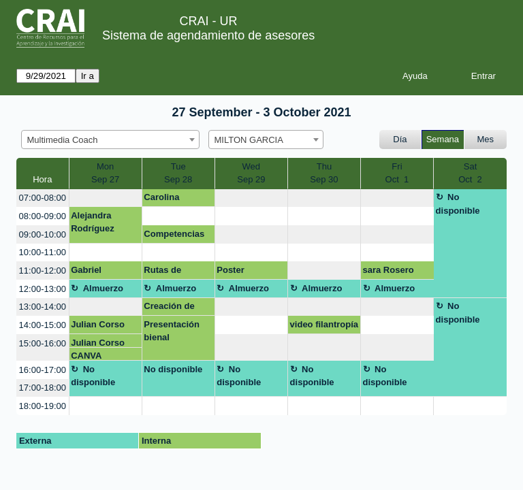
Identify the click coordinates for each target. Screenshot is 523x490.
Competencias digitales (174, 236)
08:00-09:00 (42, 216)
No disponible (458, 204)
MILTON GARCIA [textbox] (249, 140)
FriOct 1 (397, 173)
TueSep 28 (178, 173)
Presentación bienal (172, 331)
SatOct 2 (470, 173)
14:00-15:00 (42, 325)
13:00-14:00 (42, 306)
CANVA (86, 355)
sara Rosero (388, 270)
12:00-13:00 (42, 289)
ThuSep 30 (324, 173)
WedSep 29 (251, 173)
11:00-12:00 (42, 270)
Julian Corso (98, 324)
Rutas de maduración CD (176, 272)
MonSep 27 (105, 173)
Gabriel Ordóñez (89, 272)
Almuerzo (103, 288)
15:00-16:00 (42, 343)
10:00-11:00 (42, 252)
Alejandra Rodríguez (92, 222)
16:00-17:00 (42, 370)
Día (400, 139)
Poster (230, 270)
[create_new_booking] (105, 198)
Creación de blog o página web (173, 308)
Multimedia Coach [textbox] (62, 140)
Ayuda (415, 76)
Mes (485, 139)
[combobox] (110, 139)
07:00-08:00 (42, 198)
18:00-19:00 (42, 406)
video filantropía (324, 324)
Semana (442, 139)
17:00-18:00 (42, 387)
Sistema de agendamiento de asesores (208, 35)
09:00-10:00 (42, 234)
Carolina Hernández (166, 199)
